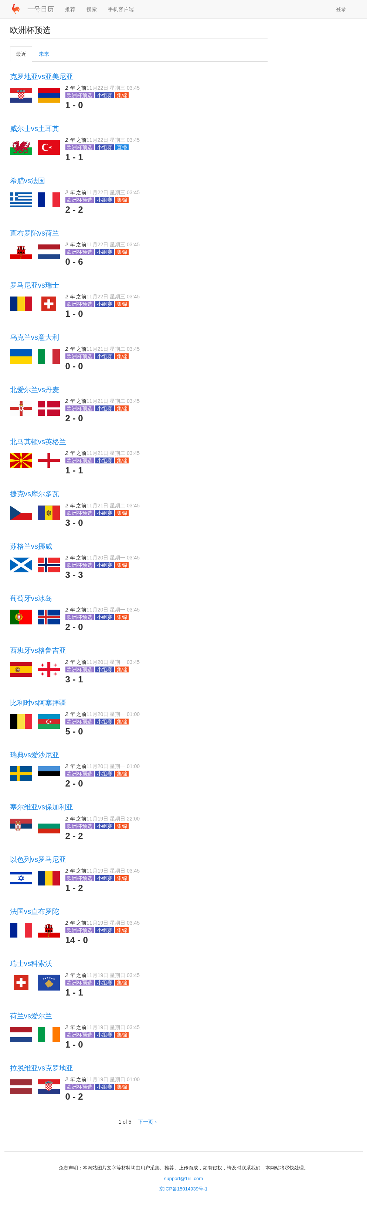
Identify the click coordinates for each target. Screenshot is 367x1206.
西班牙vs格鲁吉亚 (38, 650)
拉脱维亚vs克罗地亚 (41, 1068)
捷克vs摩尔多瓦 (34, 494)
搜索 (91, 9)
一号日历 (40, 9)
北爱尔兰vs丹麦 (34, 390)
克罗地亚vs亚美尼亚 (41, 76)
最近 (23, 56)
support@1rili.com (183, 1178)
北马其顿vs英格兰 (38, 442)
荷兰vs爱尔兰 (31, 1016)
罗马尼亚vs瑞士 (34, 285)
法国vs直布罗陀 (34, 911)
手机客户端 (121, 9)
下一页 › (147, 1122)
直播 (122, 147)
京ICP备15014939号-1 (183, 1189)
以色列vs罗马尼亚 (38, 859)
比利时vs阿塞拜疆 (38, 703)
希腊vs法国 (27, 181)
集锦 (122, 95)
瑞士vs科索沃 (31, 963)
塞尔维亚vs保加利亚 (41, 807)
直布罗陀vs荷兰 (34, 233)
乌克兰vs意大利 (34, 337)
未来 (44, 54)
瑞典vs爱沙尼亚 (34, 755)
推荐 (70, 9)
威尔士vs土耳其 (34, 128)
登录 (341, 9)
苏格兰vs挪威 (31, 546)
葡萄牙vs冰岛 (31, 598)
